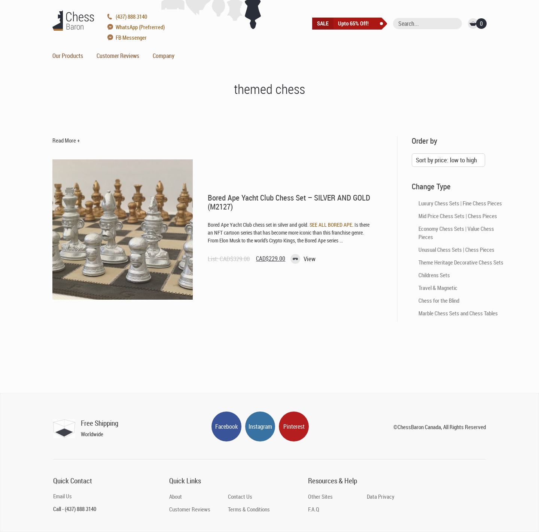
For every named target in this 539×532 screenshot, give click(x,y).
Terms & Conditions (249, 509)
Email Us (62, 496)
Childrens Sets (434, 275)
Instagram (260, 426)
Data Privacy (381, 496)
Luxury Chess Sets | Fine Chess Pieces (460, 203)
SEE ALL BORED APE (331, 224)
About (175, 496)
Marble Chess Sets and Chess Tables (458, 313)
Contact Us (240, 496)
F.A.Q (313, 509)
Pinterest (294, 426)
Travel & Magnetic (437, 287)
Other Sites (320, 496)
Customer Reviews (118, 56)
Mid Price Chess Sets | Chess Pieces (457, 216)
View (310, 258)
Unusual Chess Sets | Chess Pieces (456, 249)
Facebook (226, 426)
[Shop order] (448, 160)
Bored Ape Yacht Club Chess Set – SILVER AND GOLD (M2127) (289, 202)
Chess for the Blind (438, 300)
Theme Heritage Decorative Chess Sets (460, 262)
